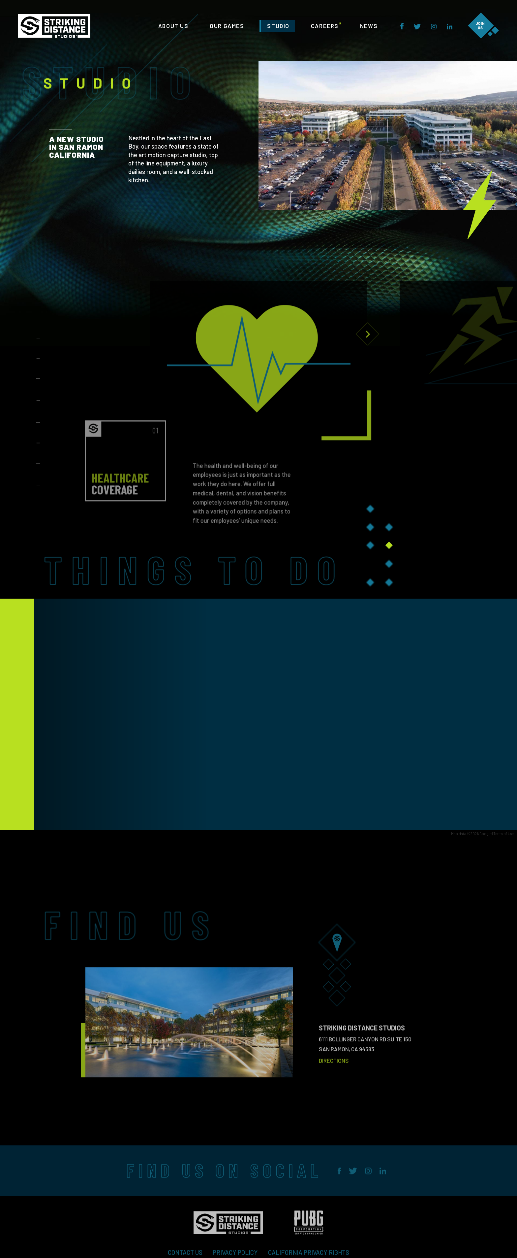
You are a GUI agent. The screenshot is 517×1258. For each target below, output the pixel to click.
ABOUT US (173, 25)
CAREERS (325, 25)
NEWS (369, 25)
